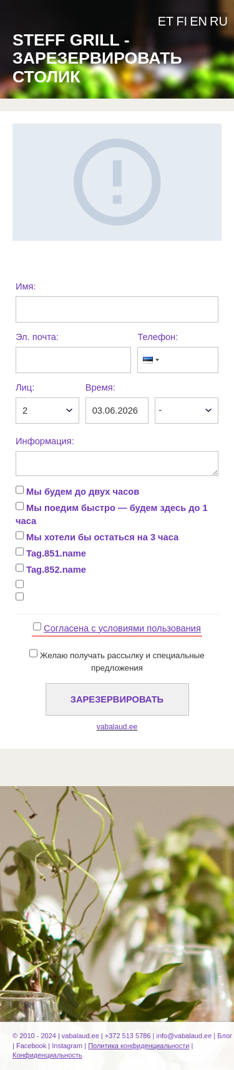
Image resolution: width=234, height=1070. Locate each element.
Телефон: (157, 337)
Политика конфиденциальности (138, 1045)
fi (181, 21)
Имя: (26, 286)
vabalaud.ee (117, 726)
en (198, 21)
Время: (100, 387)
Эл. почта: (37, 337)
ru (219, 21)
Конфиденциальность (47, 1055)
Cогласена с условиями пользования (122, 628)
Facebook (31, 1045)
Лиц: (25, 387)
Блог (224, 1035)
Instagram (67, 1045)
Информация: (45, 441)
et (166, 21)
